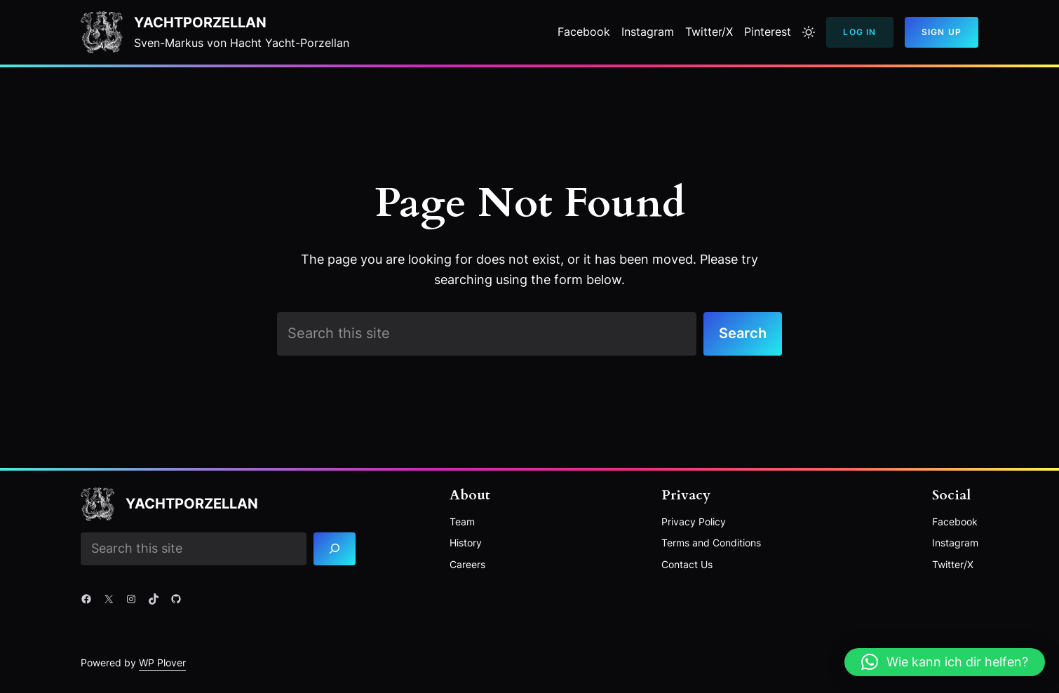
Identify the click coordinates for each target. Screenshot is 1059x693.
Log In (859, 32)
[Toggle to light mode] (809, 32)
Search (743, 333)
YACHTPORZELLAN (200, 22)
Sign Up (942, 32)
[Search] (334, 548)
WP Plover (162, 662)
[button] (944, 662)
